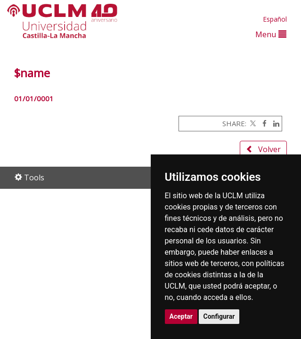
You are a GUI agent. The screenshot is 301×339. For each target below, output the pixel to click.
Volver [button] (263, 149)
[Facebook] (262, 123)
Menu (270, 34)
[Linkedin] (273, 123)
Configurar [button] (219, 316)
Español (275, 19)
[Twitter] (252, 123)
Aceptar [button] (181, 316)
